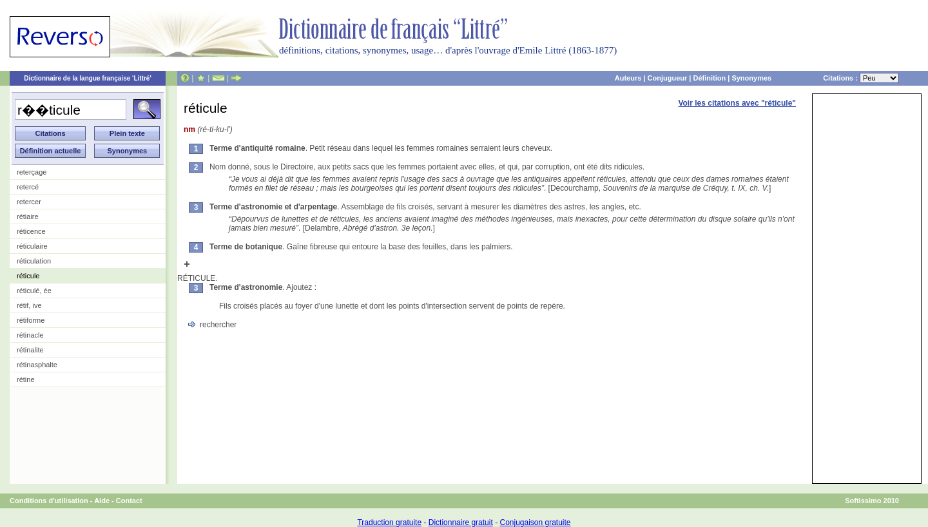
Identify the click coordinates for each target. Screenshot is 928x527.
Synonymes (751, 78)
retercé (28, 187)
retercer (29, 202)
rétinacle (30, 335)
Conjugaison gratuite (534, 522)
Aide (102, 500)
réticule (28, 276)
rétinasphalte (37, 365)
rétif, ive (29, 305)
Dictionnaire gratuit (461, 522)
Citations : (861, 78)
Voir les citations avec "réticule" (737, 103)
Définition (709, 78)
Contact (129, 500)
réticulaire (32, 246)
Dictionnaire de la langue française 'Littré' (87, 78)
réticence (31, 231)
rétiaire (28, 216)
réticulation (34, 261)
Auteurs (628, 78)
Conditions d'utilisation (49, 500)
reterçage (31, 172)
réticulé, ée (34, 290)
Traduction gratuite (389, 522)
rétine (26, 379)
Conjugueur (668, 78)
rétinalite (30, 350)
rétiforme (30, 320)
